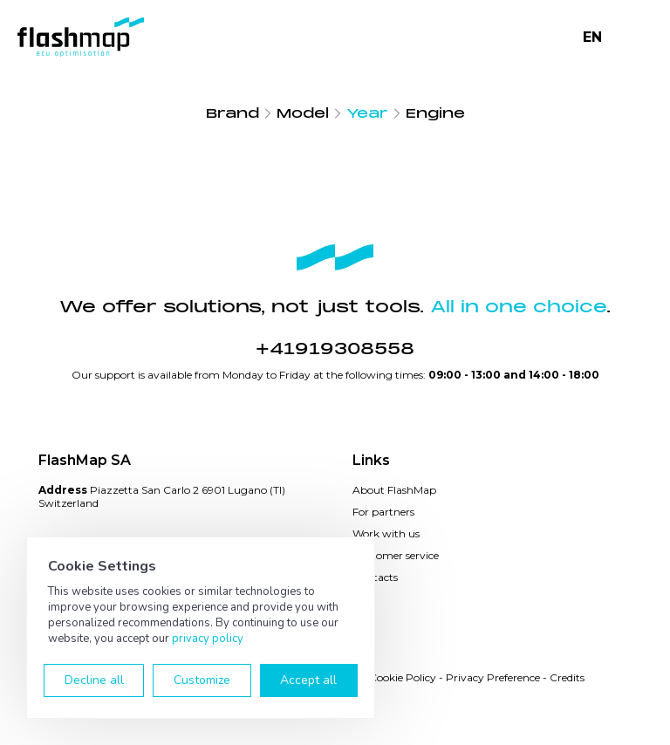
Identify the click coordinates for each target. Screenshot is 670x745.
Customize (202, 680)
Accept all (308, 680)
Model (303, 113)
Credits (567, 677)
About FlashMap (394, 489)
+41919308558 (335, 349)
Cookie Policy (402, 677)
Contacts (375, 577)
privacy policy (207, 638)
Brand (232, 113)
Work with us (386, 533)
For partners (383, 511)
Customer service (395, 555)
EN (592, 37)
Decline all (94, 680)
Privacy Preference (493, 677)
